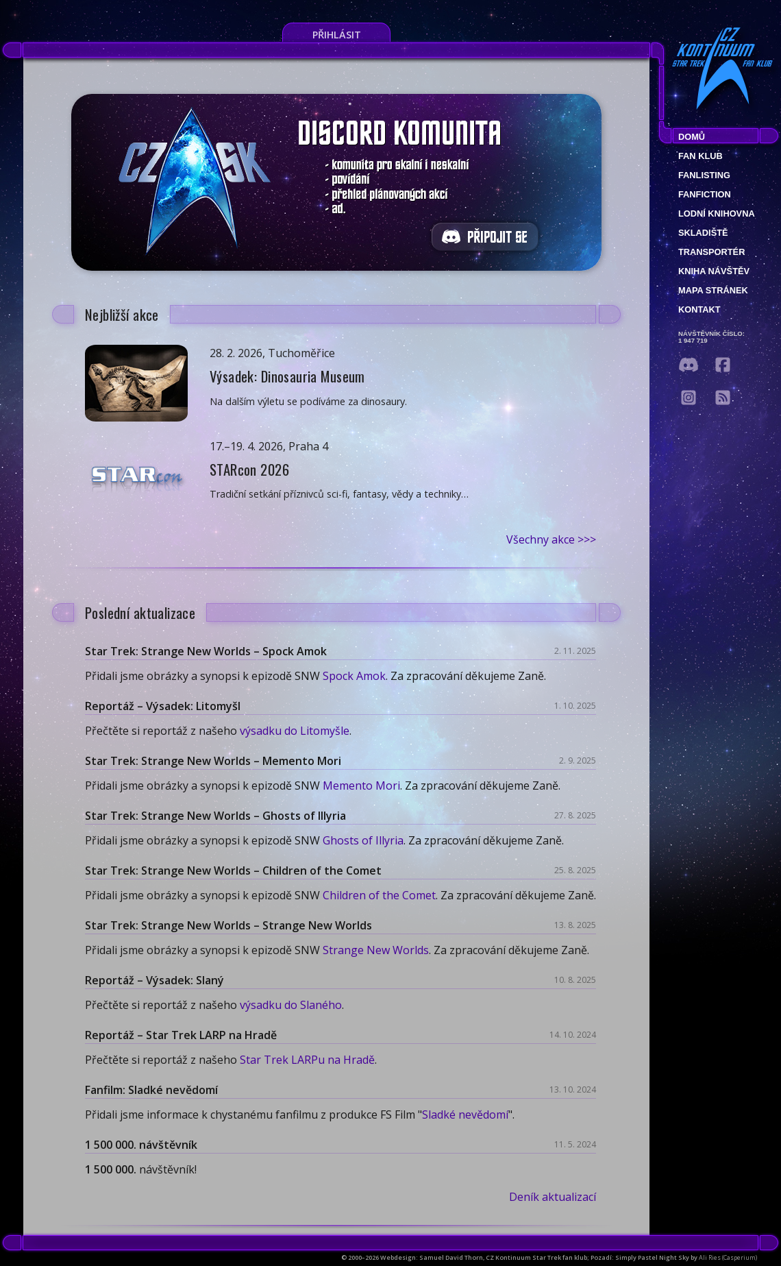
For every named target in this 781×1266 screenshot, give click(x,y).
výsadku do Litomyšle (294, 730)
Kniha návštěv (713, 271)
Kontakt (699, 309)
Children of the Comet (379, 895)
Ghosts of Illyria (363, 840)
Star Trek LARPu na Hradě (307, 1059)
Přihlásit (336, 34)
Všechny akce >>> (551, 539)
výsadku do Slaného (291, 1004)
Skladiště (703, 233)
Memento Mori (361, 785)
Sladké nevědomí (465, 1114)
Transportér (711, 252)
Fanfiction (704, 194)
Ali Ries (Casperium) (728, 1257)
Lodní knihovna (716, 213)
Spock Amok (354, 675)
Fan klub (700, 156)
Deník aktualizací (552, 1196)
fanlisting (704, 175)
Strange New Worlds (376, 950)
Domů (691, 137)
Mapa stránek (713, 290)
